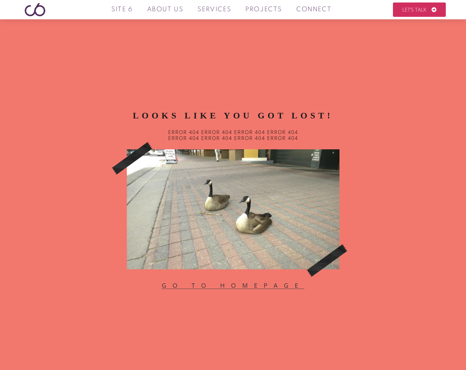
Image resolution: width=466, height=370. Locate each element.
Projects (263, 10)
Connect (313, 10)
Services (214, 10)
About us (165, 10)
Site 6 (122, 10)
